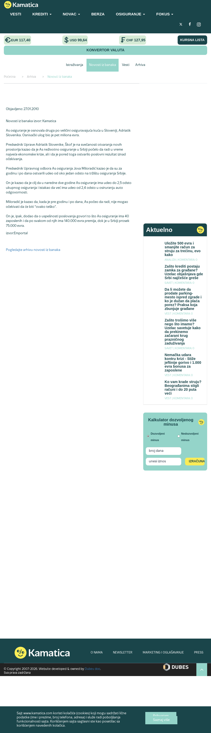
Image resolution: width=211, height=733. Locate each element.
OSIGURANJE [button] (130, 14)
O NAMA (97, 652)
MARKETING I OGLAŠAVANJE (163, 652)
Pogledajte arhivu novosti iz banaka (33, 250)
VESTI (15, 14)
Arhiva (140, 65)
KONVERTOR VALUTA (105, 50)
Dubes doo (92, 669)
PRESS (198, 652)
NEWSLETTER (122, 652)
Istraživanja (74, 65)
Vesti (125, 65)
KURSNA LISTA (192, 40)
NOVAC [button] (71, 14)
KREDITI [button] (41, 14)
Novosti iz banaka (102, 65)
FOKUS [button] (165, 14)
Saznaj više (161, 720)
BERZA (98, 14)
